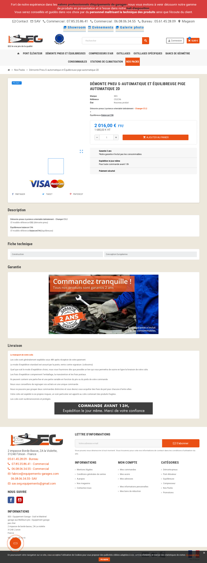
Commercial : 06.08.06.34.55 (113, 21)
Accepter (104, 559)
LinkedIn (28, 500)
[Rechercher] (115, 40)
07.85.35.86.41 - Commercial (28, 464)
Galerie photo (130, 27)
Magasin (186, 21)
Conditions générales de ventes (91, 474)
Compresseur (169, 483)
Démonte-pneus (170, 470)
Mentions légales (85, 470)
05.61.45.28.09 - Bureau (23, 459)
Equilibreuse (168, 479)
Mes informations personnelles (134, 487)
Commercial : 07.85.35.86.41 (65, 21)
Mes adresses (126, 479)
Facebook (11, 500)
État (91, 103)
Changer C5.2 (141, 108)
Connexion (175, 40)
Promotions (168, 492)
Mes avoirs (125, 474)
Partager (18, 194)
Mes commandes (128, 470)
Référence (94, 99)
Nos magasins (83, 483)
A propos (81, 479)
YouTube (19, 500)
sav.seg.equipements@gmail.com (32, 483)
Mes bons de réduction (130, 491)
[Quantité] (106, 137)
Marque (93, 96)
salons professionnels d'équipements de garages (92, 4)
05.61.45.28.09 (165, 21)
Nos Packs (168, 488)
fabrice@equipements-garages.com (33, 473)
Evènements (101, 27)
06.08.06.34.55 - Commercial (28, 468)
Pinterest (76, 194)
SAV (35, 21)
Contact (20, 21)
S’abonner (180, 443)
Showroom (74, 27)
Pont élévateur (169, 474)
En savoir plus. (192, 555)
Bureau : (146, 21)
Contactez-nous (84, 488)
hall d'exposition (138, 8)
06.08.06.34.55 (20, 478)
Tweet (47, 194)
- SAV (33, 478)
